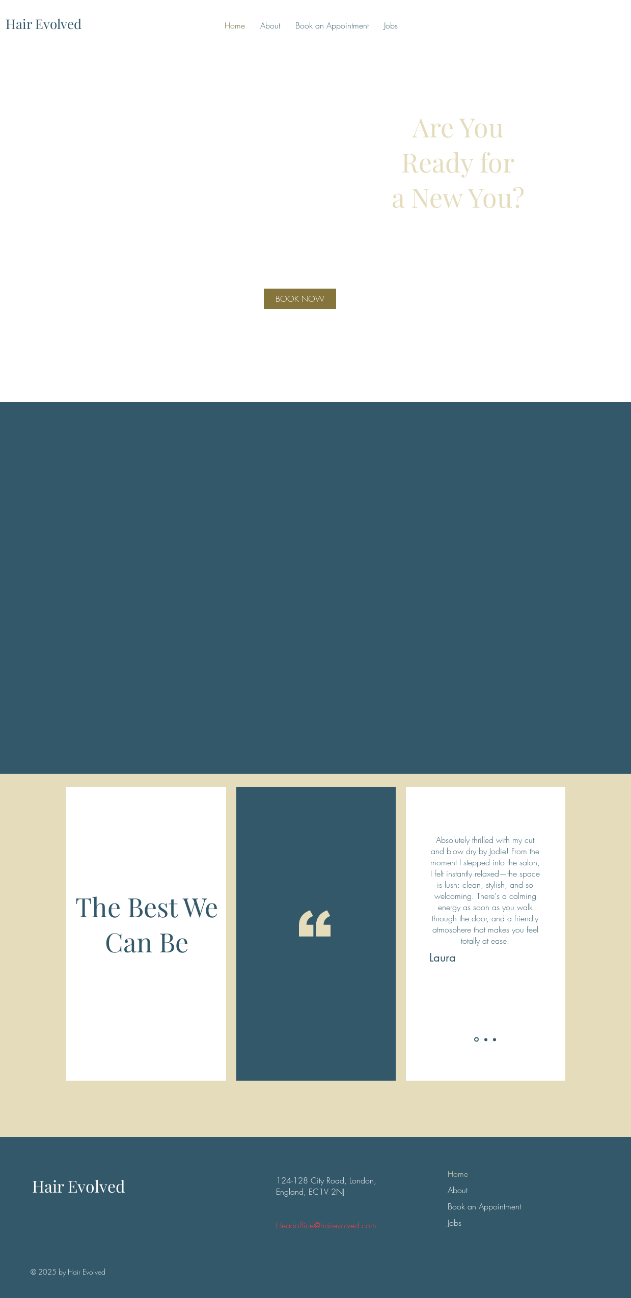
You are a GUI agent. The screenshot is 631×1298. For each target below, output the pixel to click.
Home (458, 1173)
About (458, 1190)
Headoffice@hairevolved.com (326, 1225)
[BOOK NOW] (300, 299)
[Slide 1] (476, 1039)
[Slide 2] (485, 1039)
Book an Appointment (470, 1206)
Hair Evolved (78, 1186)
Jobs (454, 1222)
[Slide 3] (494, 1039)
